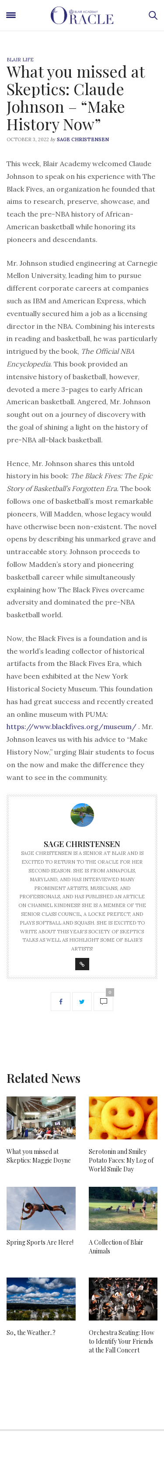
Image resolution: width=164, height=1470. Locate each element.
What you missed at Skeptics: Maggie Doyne (39, 1155)
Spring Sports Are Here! (40, 1242)
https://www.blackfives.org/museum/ (71, 726)
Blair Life (20, 60)
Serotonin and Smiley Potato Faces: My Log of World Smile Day (121, 1160)
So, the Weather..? (31, 1332)
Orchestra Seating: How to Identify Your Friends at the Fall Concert (121, 1341)
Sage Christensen (83, 139)
